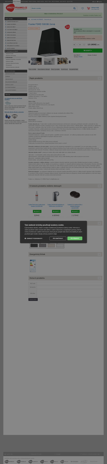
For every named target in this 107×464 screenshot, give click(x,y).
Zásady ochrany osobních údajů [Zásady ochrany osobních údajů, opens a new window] (47, 234)
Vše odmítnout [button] (58, 238)
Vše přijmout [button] (75, 238)
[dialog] (53, 232)
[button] (33, 238)
